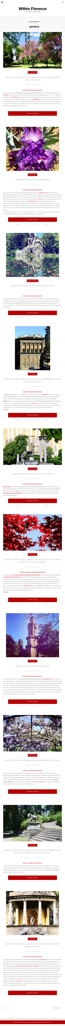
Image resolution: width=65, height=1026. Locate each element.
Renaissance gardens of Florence (12, 494)
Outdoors (32, 72)
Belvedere (56, 781)
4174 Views (47, 118)
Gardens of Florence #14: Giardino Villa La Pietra (32, 474)
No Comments (18, 118)
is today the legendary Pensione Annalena (27, 967)
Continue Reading (32, 113)
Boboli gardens (43, 961)
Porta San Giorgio (38, 783)
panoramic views (32, 201)
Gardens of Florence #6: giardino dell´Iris (32, 180)
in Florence (47, 680)
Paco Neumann (37, 84)
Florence (5, 95)
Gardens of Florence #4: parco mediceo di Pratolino (32, 286)
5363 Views (47, 318)
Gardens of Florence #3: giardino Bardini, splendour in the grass (32, 761)
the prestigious (25, 576)
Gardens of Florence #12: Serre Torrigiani (32, 667)
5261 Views (47, 797)
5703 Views (47, 707)
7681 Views (47, 420)
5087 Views (47, 506)
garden (34, 403)
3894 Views (47, 605)
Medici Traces (32, 281)
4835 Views (47, 224)
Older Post (58, 1009)
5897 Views (47, 999)
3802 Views (47, 884)
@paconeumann (42, 1024)
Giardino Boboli (7, 783)
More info (6, 410)
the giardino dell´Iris (43, 192)
